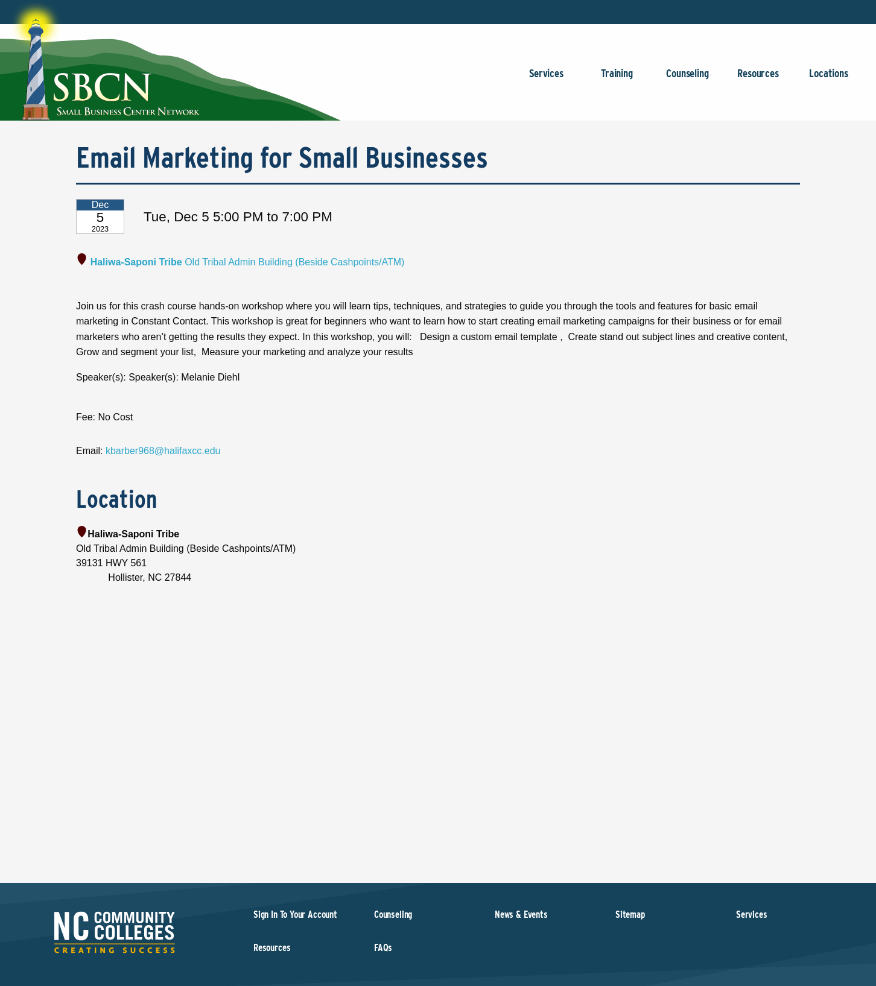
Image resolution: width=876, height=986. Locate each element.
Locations (828, 79)
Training (617, 79)
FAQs (383, 947)
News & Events (521, 914)
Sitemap (630, 914)
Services (546, 79)
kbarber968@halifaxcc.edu (163, 451)
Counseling (687, 79)
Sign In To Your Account (295, 914)
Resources (758, 79)
